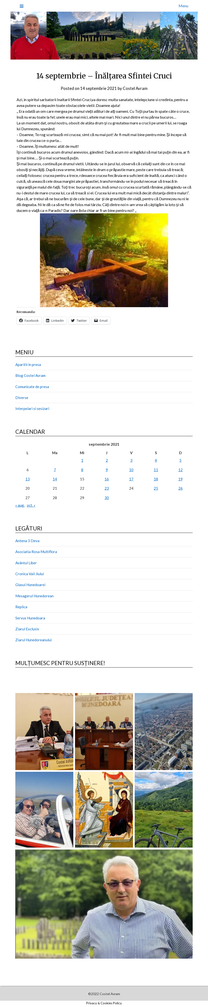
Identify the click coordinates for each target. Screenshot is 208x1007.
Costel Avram (135, 88)
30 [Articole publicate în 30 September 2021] (106, 497)
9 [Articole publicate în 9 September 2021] (107, 469)
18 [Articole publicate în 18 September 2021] (156, 479)
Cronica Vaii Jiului (29, 574)
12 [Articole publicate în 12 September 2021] (180, 469)
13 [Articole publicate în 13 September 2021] (27, 479)
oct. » (31, 505)
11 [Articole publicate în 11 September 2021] (156, 469)
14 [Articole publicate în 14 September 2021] (55, 479)
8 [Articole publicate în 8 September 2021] (82, 469)
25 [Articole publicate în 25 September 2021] (156, 488)
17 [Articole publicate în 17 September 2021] (131, 479)
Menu (183, 5)
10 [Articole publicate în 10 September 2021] (131, 469)
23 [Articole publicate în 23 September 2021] (106, 488)
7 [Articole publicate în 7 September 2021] (55, 469)
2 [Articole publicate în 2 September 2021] (107, 460)
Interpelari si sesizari (32, 408)
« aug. (20, 505)
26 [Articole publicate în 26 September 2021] (180, 488)
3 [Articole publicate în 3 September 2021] (131, 460)
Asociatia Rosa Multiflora (36, 551)
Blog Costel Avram (30, 375)
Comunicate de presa (32, 386)
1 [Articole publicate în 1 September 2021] (82, 460)
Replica (21, 607)
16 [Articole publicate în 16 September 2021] (106, 479)
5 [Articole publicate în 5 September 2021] (180, 460)
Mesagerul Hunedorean (34, 595)
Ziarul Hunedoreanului (33, 640)
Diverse (21, 397)
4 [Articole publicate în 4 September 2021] (156, 460)
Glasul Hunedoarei (30, 584)
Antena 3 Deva (27, 540)
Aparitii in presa (28, 364)
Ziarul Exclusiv (27, 628)
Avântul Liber (26, 562)
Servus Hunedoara (30, 618)
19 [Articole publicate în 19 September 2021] (180, 479)
